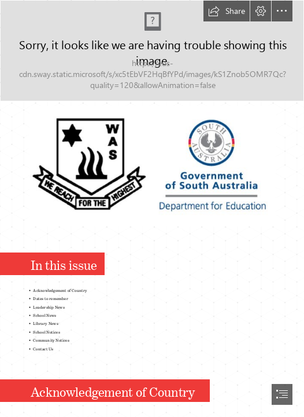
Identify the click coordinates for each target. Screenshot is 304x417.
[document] (152, 208)
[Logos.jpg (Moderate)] (152, 165)
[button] (226, 11)
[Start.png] (152, 50)
